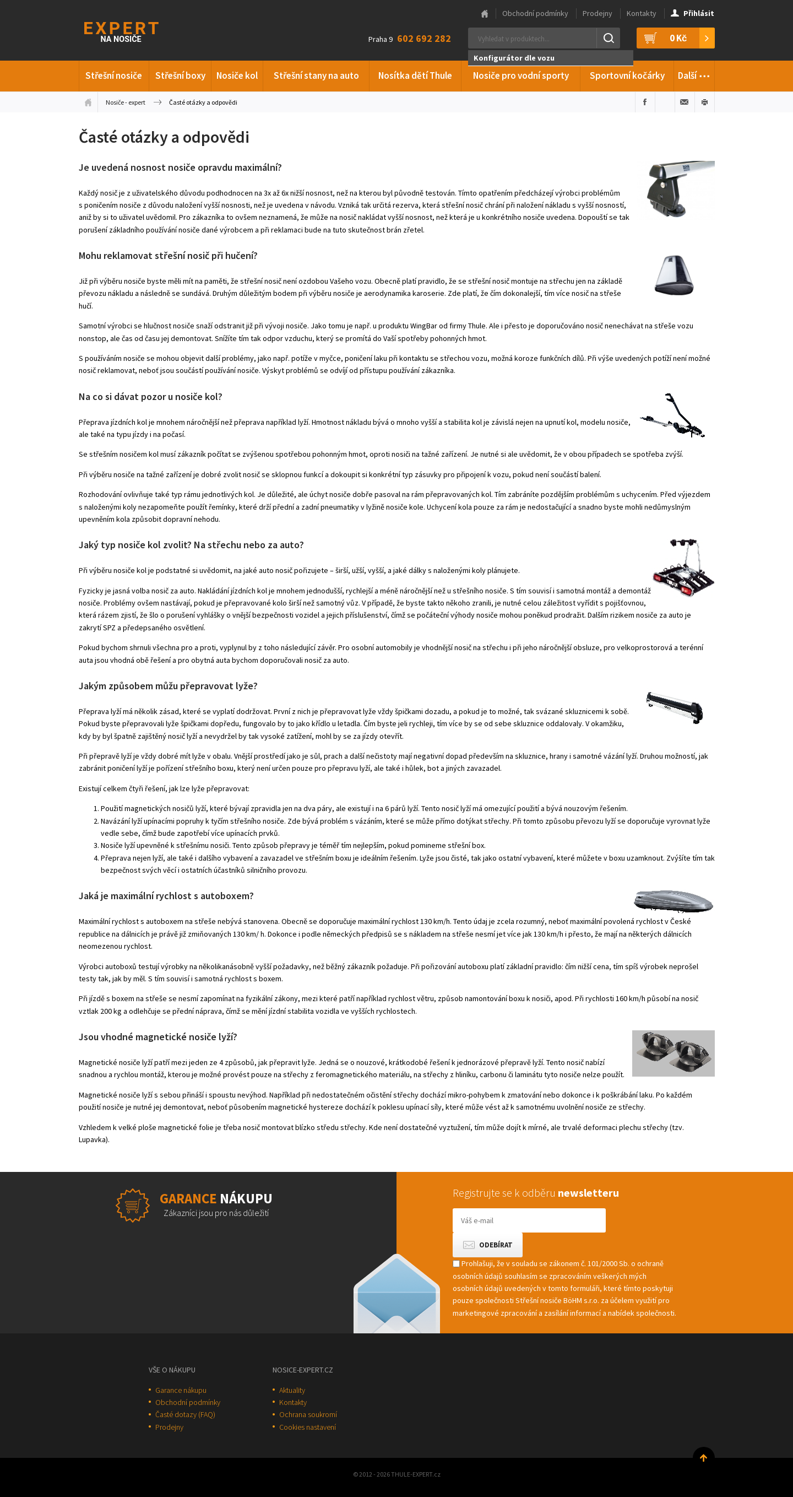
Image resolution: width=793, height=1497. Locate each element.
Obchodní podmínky (535, 13)
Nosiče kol (237, 75)
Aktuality (292, 1390)
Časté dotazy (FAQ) (185, 1414)
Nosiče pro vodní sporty (521, 75)
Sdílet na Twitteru (665, 102)
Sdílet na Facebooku (645, 102)
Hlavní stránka (484, 13)
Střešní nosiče (113, 75)
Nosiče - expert (125, 102)
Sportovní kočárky (627, 75)
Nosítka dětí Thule (415, 75)
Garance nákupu (181, 1390)
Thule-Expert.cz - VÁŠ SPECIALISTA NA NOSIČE (136, 31)
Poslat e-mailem (684, 102)
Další (694, 74)
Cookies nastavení (307, 1427)
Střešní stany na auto (316, 75)
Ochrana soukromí (308, 1414)
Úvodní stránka (88, 102)
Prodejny (597, 13)
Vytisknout (704, 102)
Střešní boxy (180, 75)
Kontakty (641, 13)
